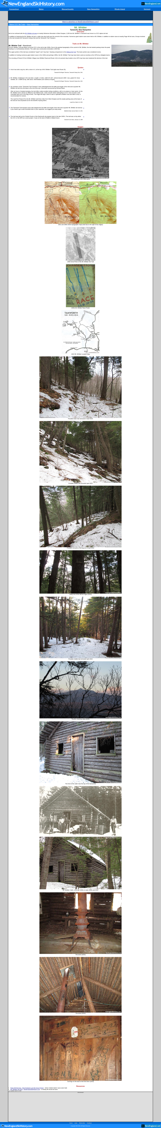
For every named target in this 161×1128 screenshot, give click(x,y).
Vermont (147, 9)
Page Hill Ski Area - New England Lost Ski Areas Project (27, 1088)
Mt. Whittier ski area (31, 33)
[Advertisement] (80, 15)
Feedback (89, 1122)
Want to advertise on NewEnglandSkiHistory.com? (80, 22)
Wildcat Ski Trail (71, 52)
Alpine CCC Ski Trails (17, 24)
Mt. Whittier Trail (15, 45)
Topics (70, 1122)
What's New (82, 1122)
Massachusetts (68, 9)
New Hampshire (93, 9)
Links (76, 1122)
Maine (41, 9)
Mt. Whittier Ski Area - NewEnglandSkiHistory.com (25, 1089)
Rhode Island (120, 9)
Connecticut (14, 9)
